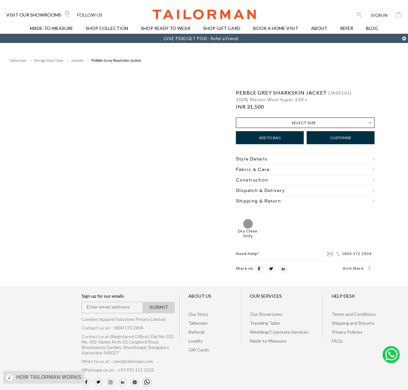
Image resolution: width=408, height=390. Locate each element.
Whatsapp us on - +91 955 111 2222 (118, 369)
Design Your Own (48, 60)
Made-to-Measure (268, 341)
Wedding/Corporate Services (279, 332)
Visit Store (357, 268)
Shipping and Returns (353, 323)
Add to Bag (270, 137)
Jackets (77, 60)
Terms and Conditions (354, 314)
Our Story (198, 314)
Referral (196, 332)
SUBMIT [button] (158, 307)
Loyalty (195, 341)
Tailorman (17, 60)
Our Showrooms (266, 314)
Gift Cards (198, 349)
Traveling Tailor (265, 323)
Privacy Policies (347, 332)
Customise (340, 137)
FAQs (337, 341)
